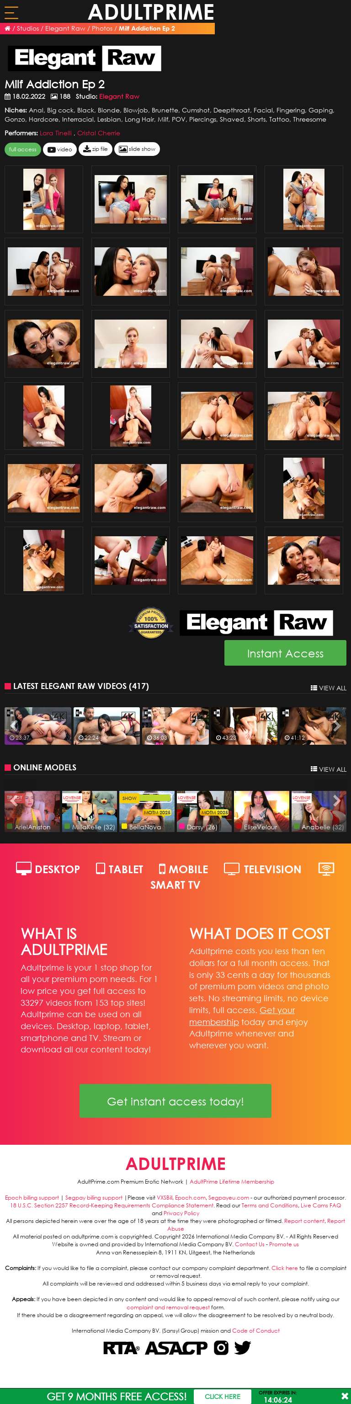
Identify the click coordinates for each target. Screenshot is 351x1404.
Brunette (165, 110)
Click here (284, 1268)
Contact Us (250, 1244)
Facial (263, 110)
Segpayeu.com (228, 1197)
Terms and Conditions (270, 1205)
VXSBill (164, 1197)
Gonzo (15, 119)
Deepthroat (231, 110)
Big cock (60, 110)
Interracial (78, 119)
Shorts (257, 119)
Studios (28, 28)
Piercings (202, 119)
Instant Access (285, 653)
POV (179, 119)
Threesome (309, 119)
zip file (95, 149)
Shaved (232, 119)
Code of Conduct (256, 1331)
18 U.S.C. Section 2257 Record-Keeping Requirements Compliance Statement (111, 1205)
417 (139, 686)
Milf (163, 119)
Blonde (109, 110)
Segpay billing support (93, 1197)
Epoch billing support (32, 1197)
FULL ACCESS (23, 149)
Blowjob (135, 110)
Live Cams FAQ (321, 1205)
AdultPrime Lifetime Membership (232, 1181)
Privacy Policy (181, 1213)
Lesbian (109, 119)
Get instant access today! (175, 1101)
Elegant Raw (65, 28)
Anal (36, 110)
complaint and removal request (168, 1307)
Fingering (291, 110)
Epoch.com (190, 1197)
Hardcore (43, 119)
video (60, 149)
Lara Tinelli (57, 132)
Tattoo (279, 119)
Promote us (284, 1244)
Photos (102, 28)
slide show (137, 149)
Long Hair (139, 119)
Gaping (320, 110)
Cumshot (196, 110)
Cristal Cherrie (98, 132)
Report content (304, 1221)
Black (85, 110)
